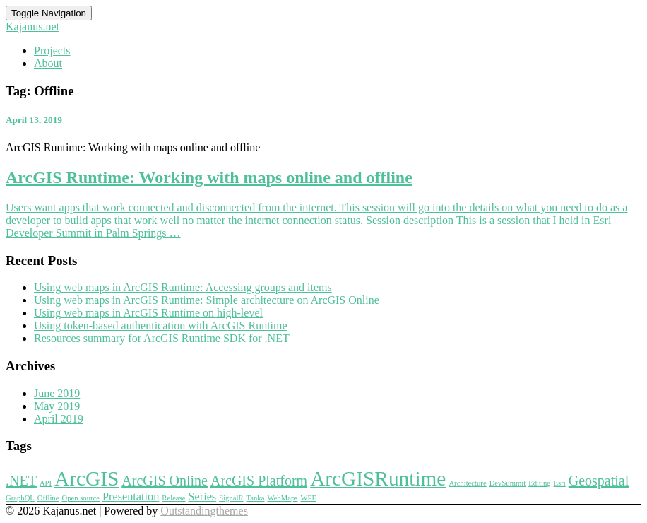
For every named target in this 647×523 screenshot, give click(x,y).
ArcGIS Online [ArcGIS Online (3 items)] (164, 480)
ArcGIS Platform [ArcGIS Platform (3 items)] (258, 480)
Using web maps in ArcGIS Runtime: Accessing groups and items (183, 287)
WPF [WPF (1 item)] (308, 498)
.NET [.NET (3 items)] (21, 480)
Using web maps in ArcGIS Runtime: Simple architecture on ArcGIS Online (206, 300)
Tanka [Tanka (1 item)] (256, 498)
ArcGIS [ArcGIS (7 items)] (86, 478)
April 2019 (58, 419)
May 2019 (57, 406)
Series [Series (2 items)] (202, 496)
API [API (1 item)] (46, 483)
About (48, 63)
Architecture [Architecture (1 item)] (467, 483)
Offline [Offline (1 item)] (48, 498)
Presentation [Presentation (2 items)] (130, 496)
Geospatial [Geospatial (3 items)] (599, 480)
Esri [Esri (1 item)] (560, 483)
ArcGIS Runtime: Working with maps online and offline (209, 177)
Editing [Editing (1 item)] (539, 483)
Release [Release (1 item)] (173, 498)
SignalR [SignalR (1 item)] (231, 498)
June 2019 (57, 393)
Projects (52, 51)
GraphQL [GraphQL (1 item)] (20, 498)
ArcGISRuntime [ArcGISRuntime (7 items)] (378, 478)
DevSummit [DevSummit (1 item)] (507, 483)
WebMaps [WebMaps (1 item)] (282, 498)
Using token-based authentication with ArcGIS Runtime (160, 325)
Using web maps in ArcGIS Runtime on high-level (148, 313)
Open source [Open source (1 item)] (80, 498)
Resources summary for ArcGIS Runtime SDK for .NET (162, 338)
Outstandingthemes (204, 511)
